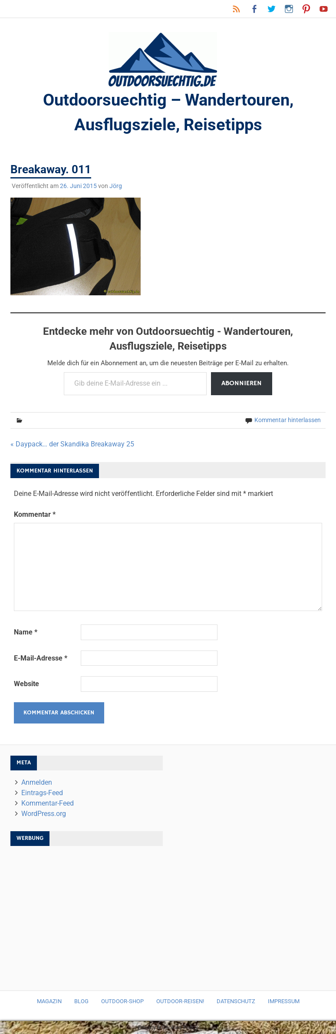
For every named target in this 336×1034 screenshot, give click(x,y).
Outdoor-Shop (122, 1001)
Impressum (284, 1001)
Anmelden (36, 782)
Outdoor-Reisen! (180, 1001)
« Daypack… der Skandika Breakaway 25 (72, 444)
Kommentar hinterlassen (287, 419)
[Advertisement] (87, 914)
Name (25, 632)
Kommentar (35, 514)
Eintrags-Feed (42, 793)
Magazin (49, 1001)
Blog (81, 1001)
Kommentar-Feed (47, 803)
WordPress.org (43, 813)
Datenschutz (236, 1001)
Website (26, 684)
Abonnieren (241, 383)
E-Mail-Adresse (40, 658)
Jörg (115, 185)
